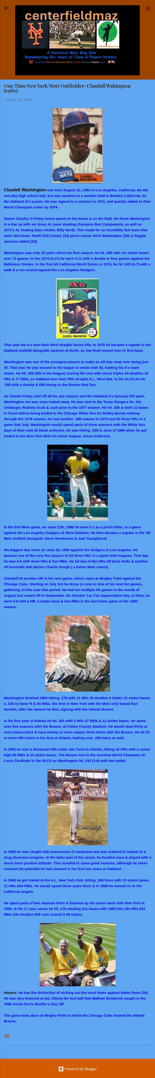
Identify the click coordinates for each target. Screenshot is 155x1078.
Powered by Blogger (77, 1069)
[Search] (148, 9)
